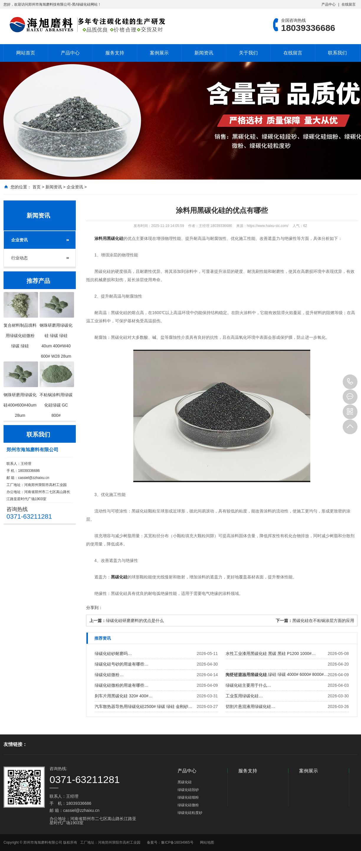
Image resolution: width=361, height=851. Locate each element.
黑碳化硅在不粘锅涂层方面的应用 (323, 620)
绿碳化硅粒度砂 (190, 813)
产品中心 (328, 4)
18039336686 (350, 381)
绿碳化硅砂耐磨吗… (113, 653)
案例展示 (159, 52)
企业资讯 (75, 187)
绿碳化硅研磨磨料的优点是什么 (135, 620)
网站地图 (207, 842)
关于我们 (248, 52)
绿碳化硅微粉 (188, 805)
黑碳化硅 (119, 577)
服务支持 (114, 52)
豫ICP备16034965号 (177, 842)
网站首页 (25, 52)
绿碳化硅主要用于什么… (248, 685)
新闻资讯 (203, 52)
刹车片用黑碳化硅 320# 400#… (123, 696)
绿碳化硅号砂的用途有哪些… (121, 664)
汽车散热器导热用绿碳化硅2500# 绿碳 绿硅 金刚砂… (143, 706)
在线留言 (349, 4)
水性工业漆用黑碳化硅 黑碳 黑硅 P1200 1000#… (271, 653)
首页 (36, 187)
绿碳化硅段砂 (188, 790)
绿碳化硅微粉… (109, 674)
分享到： (94, 607)
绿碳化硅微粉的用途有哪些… (121, 685)
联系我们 (337, 52)
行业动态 (19, 258)
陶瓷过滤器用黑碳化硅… (248, 674)
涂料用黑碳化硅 (108, 238)
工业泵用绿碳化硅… (244, 696)
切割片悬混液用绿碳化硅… (250, 706)
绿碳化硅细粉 (188, 797)
